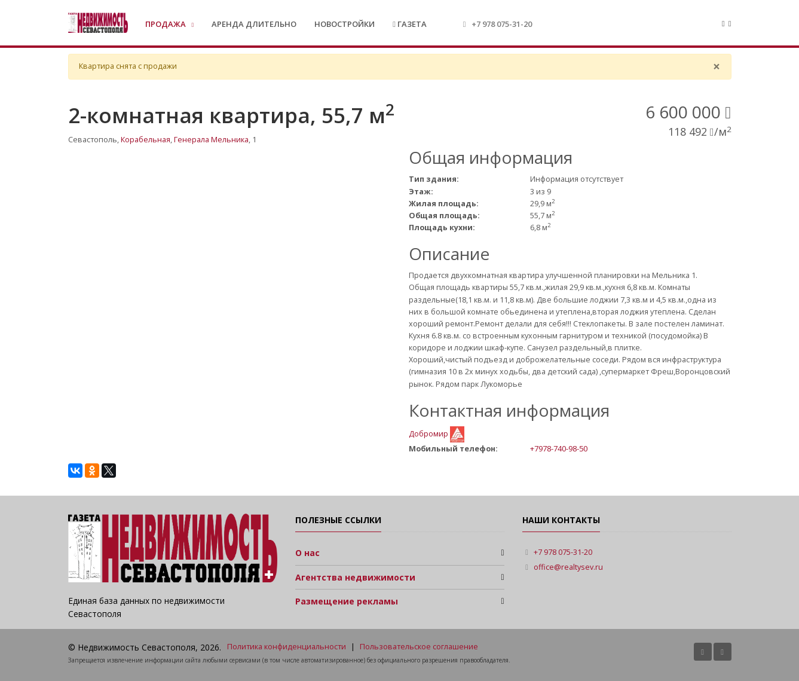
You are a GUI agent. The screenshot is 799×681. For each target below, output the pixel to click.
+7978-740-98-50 (558, 448)
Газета (410, 24)
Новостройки (344, 24)
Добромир (429, 434)
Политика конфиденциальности (286, 647)
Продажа (166, 24)
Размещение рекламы (346, 601)
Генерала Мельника (211, 140)
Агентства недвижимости (355, 577)
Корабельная (145, 140)
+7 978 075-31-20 (502, 24)
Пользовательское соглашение (419, 647)
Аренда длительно (254, 24)
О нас (307, 552)
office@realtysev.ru (568, 567)
